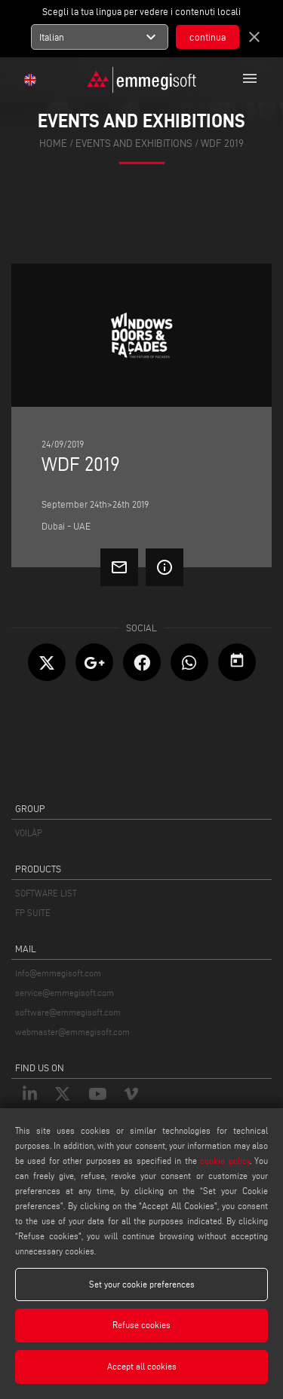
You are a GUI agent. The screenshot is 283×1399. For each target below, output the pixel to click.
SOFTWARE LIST (46, 893)
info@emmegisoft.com (58, 973)
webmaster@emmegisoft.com (72, 1032)
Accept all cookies (142, 1366)
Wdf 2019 (222, 143)
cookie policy (224, 1160)
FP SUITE (33, 913)
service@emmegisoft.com (64, 992)
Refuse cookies (141, 1325)
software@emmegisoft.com (68, 1012)
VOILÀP (28, 833)
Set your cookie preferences (142, 1284)
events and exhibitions (133, 143)
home (53, 143)
